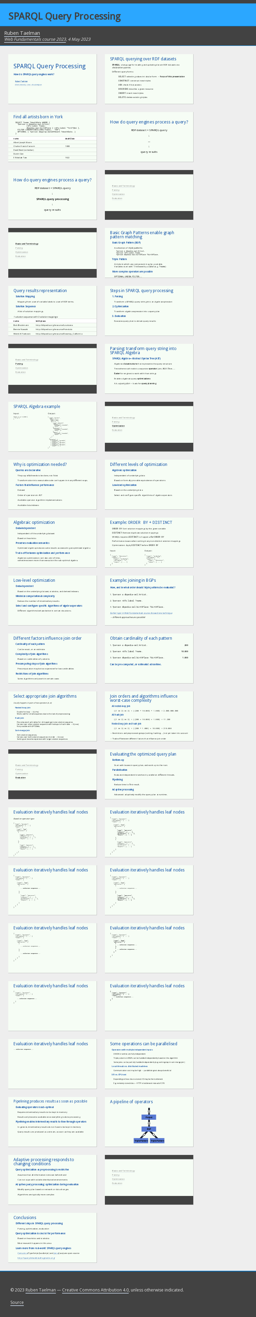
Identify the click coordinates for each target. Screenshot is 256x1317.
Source (17, 1302)
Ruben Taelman (22, 33)
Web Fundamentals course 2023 (35, 39)
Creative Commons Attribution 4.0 (95, 1290)
